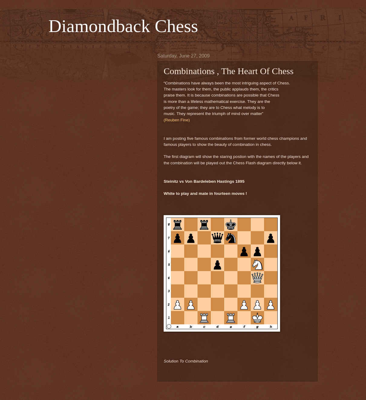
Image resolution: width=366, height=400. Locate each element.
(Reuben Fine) (177, 120)
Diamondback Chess (123, 26)
